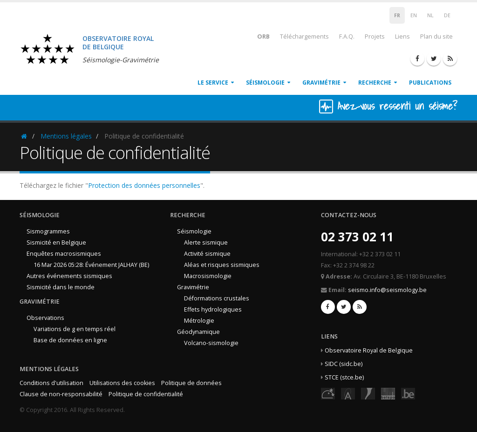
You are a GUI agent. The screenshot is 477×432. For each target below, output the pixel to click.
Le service (213, 82)
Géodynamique (198, 332)
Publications (430, 82)
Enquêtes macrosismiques (64, 254)
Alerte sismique (206, 242)
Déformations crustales (216, 298)
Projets (375, 36)
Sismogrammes (48, 231)
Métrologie (199, 321)
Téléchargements (304, 36)
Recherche (374, 82)
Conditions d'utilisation (51, 383)
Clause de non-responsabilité (61, 394)
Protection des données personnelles (144, 185)
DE (447, 15)
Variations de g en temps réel (75, 329)
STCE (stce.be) (344, 377)
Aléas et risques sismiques (221, 265)
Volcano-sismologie (211, 343)
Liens (402, 36)
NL (430, 15)
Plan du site (436, 36)
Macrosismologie (208, 276)
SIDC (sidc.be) (343, 364)
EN (413, 15)
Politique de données (191, 383)
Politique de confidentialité (146, 394)
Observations (45, 318)
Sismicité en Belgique (56, 242)
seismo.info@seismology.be (387, 290)
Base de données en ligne (70, 340)
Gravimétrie (321, 82)
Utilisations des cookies (122, 383)
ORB (257, 36)
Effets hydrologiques (213, 309)
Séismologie (265, 82)
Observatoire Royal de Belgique (369, 350)
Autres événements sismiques (69, 276)
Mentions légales (66, 136)
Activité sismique (207, 254)
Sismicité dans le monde (61, 287)
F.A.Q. (346, 36)
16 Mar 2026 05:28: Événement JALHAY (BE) (91, 265)
